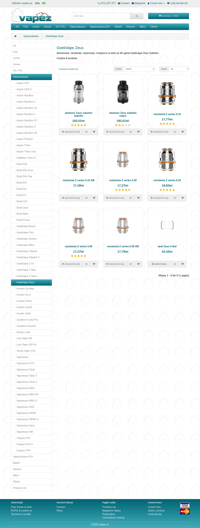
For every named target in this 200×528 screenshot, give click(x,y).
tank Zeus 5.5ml (167, 246)
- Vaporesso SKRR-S (25, 419)
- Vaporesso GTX (23, 363)
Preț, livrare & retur (21, 507)
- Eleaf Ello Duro (23, 170)
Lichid (35, 26)
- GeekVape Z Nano (25, 276)
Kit (17, 26)
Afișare (164, 69)
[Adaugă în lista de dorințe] (94, 132)
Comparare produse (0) (68, 69)
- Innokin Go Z (22, 294)
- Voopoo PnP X (23, 444)
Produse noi (19, 488)
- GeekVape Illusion (25, 238)
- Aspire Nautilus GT (25, 120)
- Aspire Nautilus (23, 95)
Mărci (143, 26)
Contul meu (154, 507)
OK (44, 3)
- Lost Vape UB (22, 338)
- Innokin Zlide (22, 313)
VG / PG (60, 26)
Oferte (153, 26)
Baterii (118, 26)
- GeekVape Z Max (24, 270)
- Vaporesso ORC (24, 407)
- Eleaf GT (19, 195)
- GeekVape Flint (23, 232)
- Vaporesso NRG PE (26, 394)
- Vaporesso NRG (24, 388)
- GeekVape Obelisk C (26, 257)
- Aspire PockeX (23, 139)
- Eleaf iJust (20, 207)
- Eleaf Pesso (21, 220)
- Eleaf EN (19, 182)
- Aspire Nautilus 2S (25, 108)
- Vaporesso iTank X (25, 382)
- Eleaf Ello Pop (22, 176)
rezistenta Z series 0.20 (123, 180)
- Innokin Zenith (22, 307)
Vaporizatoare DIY (100, 26)
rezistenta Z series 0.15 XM (79, 180)
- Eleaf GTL (20, 201)
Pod (25, 26)
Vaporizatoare (77, 26)
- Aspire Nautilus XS (25, 133)
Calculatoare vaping (113, 517)
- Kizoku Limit (21, 332)
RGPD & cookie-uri (21, 510)
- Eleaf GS (20, 189)
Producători (108, 514)
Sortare (118, 69)
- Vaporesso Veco (24, 425)
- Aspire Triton (21, 145)
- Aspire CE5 (21, 83)
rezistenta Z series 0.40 (78, 246)
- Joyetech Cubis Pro (25, 319)
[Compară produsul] (86, 132)
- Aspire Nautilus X (24, 126)
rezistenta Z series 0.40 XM (123, 246)
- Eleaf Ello (20, 164)
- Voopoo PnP (21, 438)
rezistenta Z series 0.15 (167, 114)
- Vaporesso (20, 357)
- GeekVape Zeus (24, 282)
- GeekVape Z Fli (23, 263)
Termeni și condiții (21, 514)
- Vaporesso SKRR (24, 413)
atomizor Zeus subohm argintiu (78, 114)
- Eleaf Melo (20, 213)
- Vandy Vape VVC (24, 350)
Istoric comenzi (156, 510)
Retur (60, 510)
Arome (47, 26)
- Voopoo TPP (22, 450)
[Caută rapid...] (136, 16)
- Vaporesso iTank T (25, 375)
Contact (61, 507)
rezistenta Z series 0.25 (167, 180)
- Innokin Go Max (23, 288)
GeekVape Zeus (54, 36)
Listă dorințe (155, 514)
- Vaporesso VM (23, 431)
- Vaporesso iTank (24, 369)
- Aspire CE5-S (22, 89)
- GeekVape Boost (24, 226)
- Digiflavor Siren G (24, 157)
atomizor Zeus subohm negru (123, 114)
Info (37, 3)
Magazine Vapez (111, 510)
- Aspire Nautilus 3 (24, 114)
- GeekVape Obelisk (25, 251)
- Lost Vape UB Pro (24, 344)
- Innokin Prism (22, 301)
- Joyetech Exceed (24, 326)
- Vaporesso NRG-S (25, 400)
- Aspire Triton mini (24, 151)
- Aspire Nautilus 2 (24, 101)
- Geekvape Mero (23, 245)
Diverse (131, 26)
